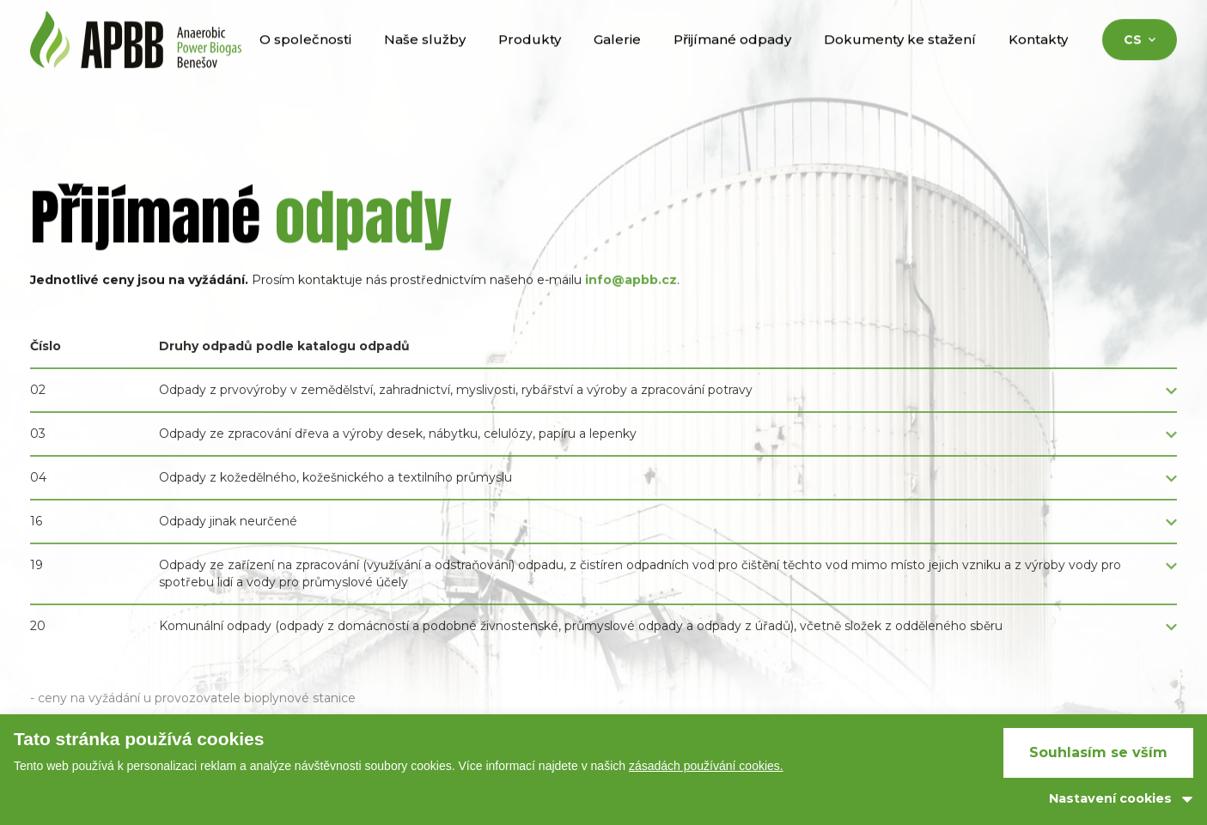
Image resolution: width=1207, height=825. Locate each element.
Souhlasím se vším (1098, 752)
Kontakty (1038, 59)
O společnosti (305, 59)
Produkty (529, 59)
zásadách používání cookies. (706, 766)
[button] (603, 398)
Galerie (617, 59)
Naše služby (425, 59)
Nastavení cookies (1110, 798)
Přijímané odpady (732, 59)
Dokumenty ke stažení (900, 59)
